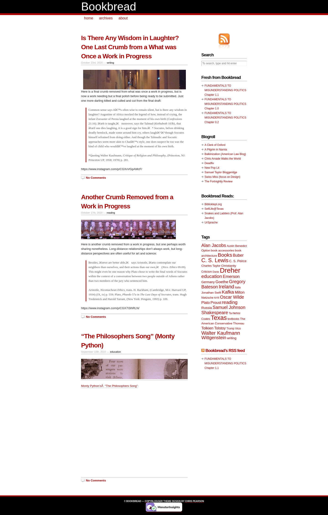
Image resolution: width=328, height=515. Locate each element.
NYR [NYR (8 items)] (216, 297)
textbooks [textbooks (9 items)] (233, 319)
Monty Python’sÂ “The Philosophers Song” (109, 386)
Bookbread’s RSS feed (225, 350)
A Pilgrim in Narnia (216, 149)
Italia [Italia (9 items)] (238, 287)
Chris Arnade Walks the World (223, 158)
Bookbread (108, 6)
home (88, 18)
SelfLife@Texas (214, 208)
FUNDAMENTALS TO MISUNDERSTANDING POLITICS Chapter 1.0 (225, 104)
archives (106, 18)
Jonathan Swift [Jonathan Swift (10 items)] (211, 292)
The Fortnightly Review (219, 181)
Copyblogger (154, 501)
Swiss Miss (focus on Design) (222, 177)
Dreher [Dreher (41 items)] (230, 270)
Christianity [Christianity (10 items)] (228, 265)
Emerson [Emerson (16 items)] (231, 276)
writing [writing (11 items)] (231, 338)
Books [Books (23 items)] (225, 255)
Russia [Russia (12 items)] (206, 308)
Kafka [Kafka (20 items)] (228, 292)
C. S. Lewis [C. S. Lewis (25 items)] (214, 260)
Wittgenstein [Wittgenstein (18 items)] (213, 337)
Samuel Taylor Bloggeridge (221, 172)
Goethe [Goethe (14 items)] (221, 282)
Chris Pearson (194, 501)
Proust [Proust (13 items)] (215, 302)
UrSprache (211, 222)
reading (111, 212)
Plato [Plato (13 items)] (205, 302)
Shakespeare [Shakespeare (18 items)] (214, 312)
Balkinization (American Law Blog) (225, 154)
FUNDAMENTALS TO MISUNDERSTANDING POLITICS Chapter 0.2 (225, 117)
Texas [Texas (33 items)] (219, 317)
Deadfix (209, 163)
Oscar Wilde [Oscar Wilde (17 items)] (232, 297)
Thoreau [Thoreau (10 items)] (238, 323)
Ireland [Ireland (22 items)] (226, 287)
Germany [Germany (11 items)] (208, 282)
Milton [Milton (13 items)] (240, 292)
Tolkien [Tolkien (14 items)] (207, 328)
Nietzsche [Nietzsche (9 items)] (207, 297)
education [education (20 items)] (211, 276)
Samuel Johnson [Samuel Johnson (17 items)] (229, 307)
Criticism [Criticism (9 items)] (206, 271)
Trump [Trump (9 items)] (230, 328)
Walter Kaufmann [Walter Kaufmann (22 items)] (220, 333)
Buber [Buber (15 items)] (238, 255)
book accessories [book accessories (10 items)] (222, 250)
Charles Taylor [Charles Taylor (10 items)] (210, 265)
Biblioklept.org (213, 204)
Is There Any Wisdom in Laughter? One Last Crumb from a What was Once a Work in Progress (130, 47)
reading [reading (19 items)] (230, 302)
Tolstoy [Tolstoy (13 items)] (220, 328)
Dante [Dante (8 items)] (216, 271)
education (115, 351)
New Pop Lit (212, 167)
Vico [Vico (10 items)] (238, 328)
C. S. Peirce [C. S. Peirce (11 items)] (237, 261)
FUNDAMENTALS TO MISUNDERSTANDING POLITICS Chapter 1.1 (225, 90)
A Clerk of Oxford (215, 145)
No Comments (96, 177)
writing (110, 62)
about (123, 18)
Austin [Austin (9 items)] (230, 246)
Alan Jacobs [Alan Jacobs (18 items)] (213, 245)
